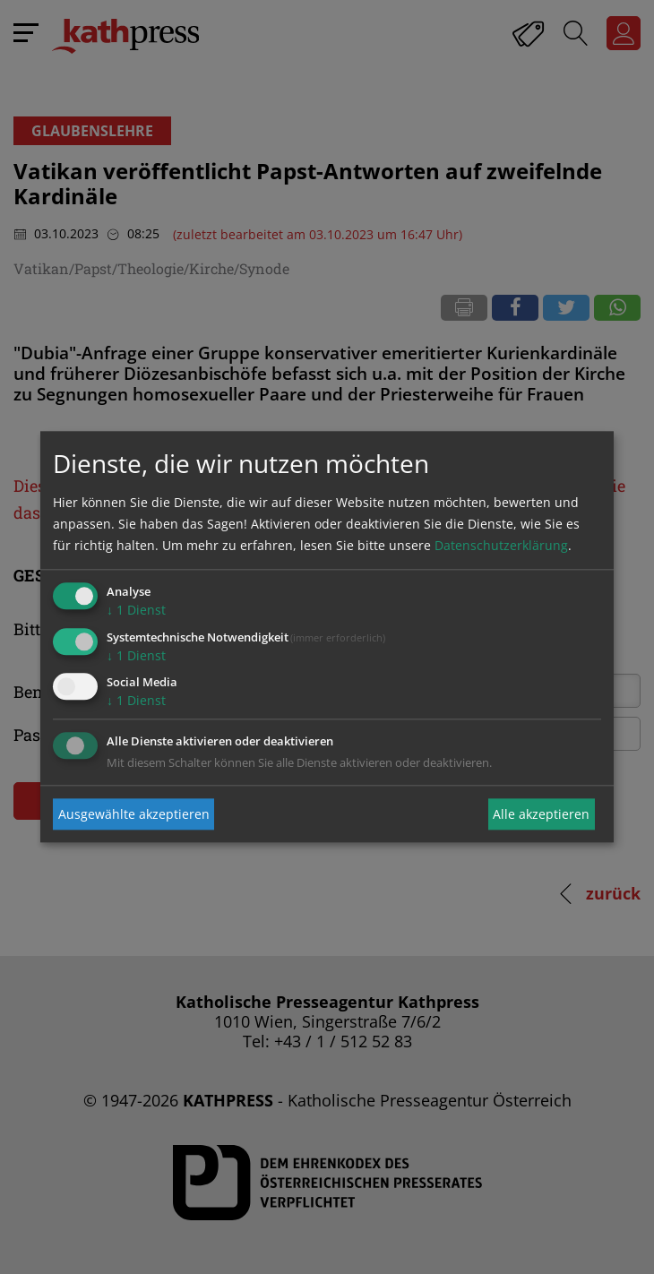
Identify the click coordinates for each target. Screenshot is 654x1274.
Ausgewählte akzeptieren (134, 813)
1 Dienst (136, 609)
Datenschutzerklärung (501, 545)
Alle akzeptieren (541, 813)
